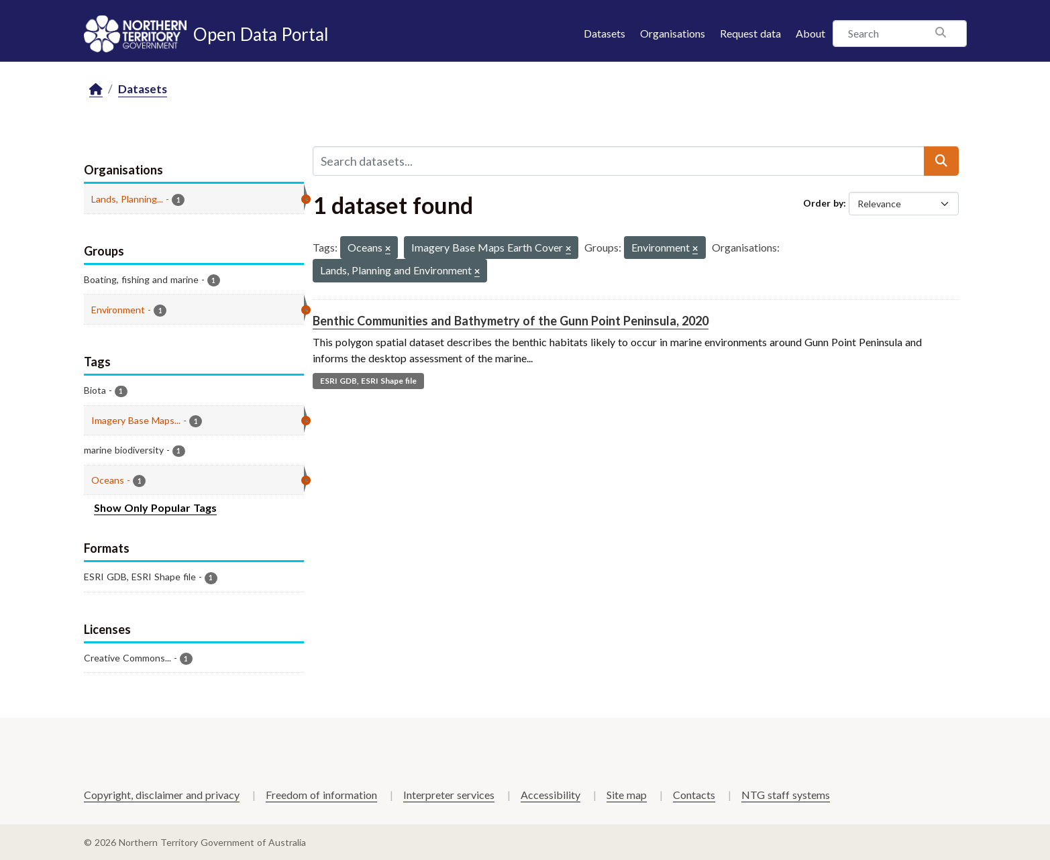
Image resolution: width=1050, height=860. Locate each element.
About (810, 33)
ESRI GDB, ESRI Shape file (368, 381)
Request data (750, 33)
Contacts (694, 794)
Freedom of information (321, 794)
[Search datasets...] (619, 161)
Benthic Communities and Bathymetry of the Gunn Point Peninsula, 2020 (510, 320)
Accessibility (550, 794)
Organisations (672, 33)
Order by (823, 203)
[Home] (96, 89)
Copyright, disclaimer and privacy (162, 794)
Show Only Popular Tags (155, 507)
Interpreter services (448, 794)
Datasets (604, 33)
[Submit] (941, 161)
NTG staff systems (785, 794)
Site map (627, 794)
